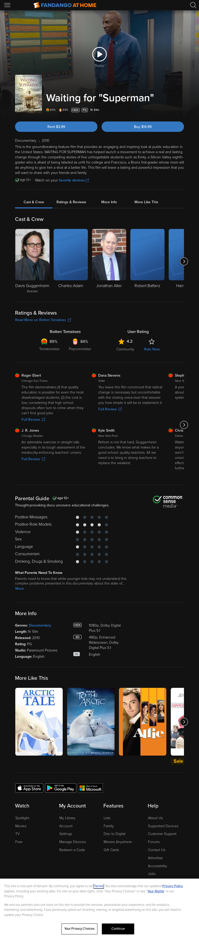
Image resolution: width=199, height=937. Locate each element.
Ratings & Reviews (71, 202)
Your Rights (155, 891)
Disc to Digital (114, 834)
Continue (118, 929)
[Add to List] (181, 110)
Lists (107, 818)
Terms (98, 886)
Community (125, 349)
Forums (154, 842)
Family (109, 826)
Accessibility (157, 866)
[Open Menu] (7, 5)
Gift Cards (111, 850)
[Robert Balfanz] (147, 261)
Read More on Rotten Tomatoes (43, 320)
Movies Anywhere (118, 842)
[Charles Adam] (70, 261)
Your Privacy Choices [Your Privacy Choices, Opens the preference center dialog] (79, 929)
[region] (99, 908)
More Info (109, 202)
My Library (67, 818)
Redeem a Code (72, 850)
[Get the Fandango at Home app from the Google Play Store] (60, 787)
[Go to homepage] (65, 5)
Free (19, 842)
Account (66, 826)
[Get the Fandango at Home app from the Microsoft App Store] (90, 787)
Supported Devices (163, 826)
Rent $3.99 (56, 127)
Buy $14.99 (143, 127)
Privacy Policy (172, 886)
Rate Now (152, 349)
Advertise (155, 858)
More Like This (146, 202)
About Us (155, 818)
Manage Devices (72, 842)
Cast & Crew (34, 202)
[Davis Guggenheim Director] (32, 261)
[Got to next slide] (184, 261)
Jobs (151, 874)
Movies (20, 826)
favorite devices (74, 180)
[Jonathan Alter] (109, 261)
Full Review (33, 419)
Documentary (40, 625)
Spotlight (22, 818)
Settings (65, 834)
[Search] (193, 5)
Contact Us (156, 850)
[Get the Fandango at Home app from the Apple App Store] (29, 787)
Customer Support (162, 834)
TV (17, 834)
